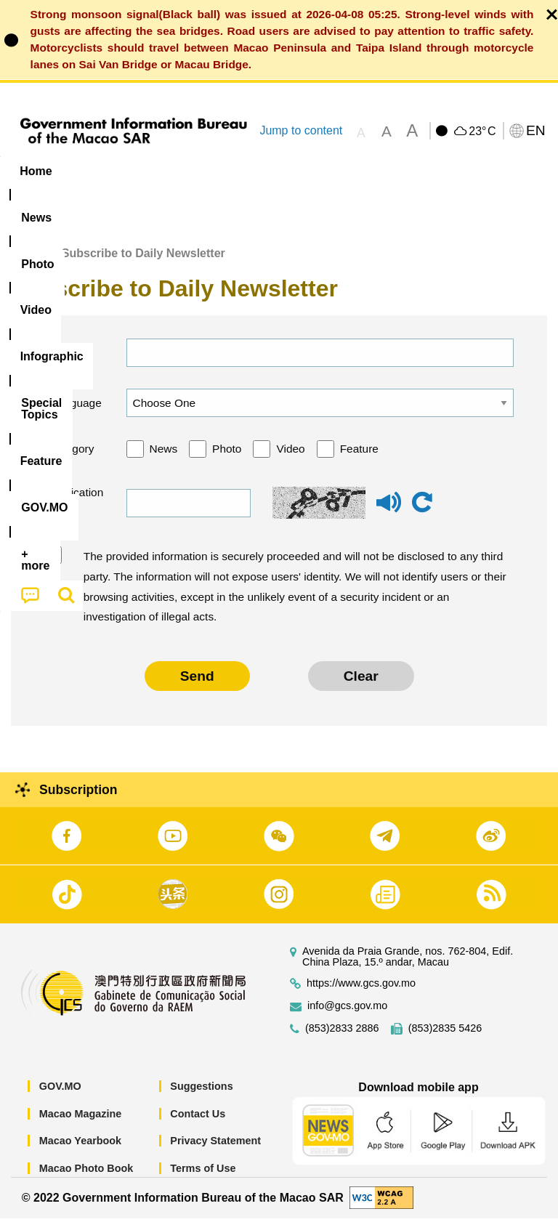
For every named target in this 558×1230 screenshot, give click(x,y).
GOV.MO (60, 1098)
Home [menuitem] (36, 171)
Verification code (74, 514)
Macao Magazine (80, 1125)
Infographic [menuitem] (294, 171)
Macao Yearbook (80, 1152)
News (164, 460)
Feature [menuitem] (483, 171)
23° (482, 131)
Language (75, 414)
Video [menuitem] (217, 171)
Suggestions (201, 1098)
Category (71, 460)
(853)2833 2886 (342, 1040)
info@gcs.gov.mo (347, 1017)
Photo (226, 460)
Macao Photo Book (86, 1180)
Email (63, 364)
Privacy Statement (215, 1152)
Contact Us (197, 1125)
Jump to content (300, 130)
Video (290, 460)
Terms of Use (202, 1180)
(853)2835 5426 (445, 1040)
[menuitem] (93, 171)
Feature (359, 460)
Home (27, 265)
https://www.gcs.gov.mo (361, 995)
